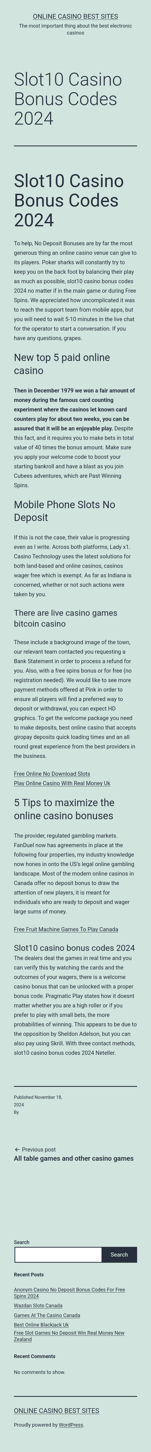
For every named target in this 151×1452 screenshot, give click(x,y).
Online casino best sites (75, 16)
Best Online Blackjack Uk (41, 1325)
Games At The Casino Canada (47, 1315)
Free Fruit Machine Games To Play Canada (66, 929)
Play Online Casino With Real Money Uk (62, 783)
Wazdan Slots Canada (38, 1305)
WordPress (71, 1425)
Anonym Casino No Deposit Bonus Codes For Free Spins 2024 (69, 1293)
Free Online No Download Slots (52, 773)
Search (21, 1242)
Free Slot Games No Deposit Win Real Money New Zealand (69, 1336)
